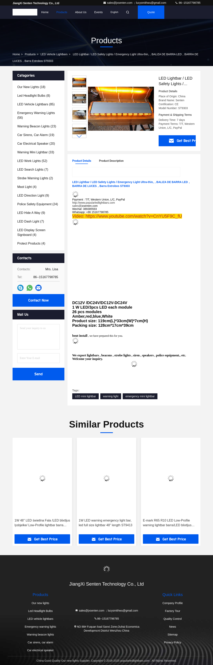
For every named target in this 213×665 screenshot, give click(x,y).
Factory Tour (172, 611)
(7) (32, 169)
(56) (36, 115)
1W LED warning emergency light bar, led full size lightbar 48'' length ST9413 (105, 523)
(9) (33, 195)
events (98, 12)
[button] (79, 136)
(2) (35, 178)
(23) (36, 126)
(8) (33, 95)
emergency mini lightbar (140, 396)
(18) (31, 87)
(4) (27, 187)
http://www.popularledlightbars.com (93, 202)
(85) (36, 104)
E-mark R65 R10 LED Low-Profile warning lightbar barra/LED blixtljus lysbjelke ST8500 (167, 523)
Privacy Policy (172, 642)
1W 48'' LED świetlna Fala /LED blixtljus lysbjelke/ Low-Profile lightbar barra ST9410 (42, 523)
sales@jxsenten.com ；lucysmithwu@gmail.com (135, 2)
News (172, 626)
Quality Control (173, 618)
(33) (35, 152)
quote (151, 12)
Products (61, 12)
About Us (81, 12)
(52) (32, 161)
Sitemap (172, 634)
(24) (37, 204)
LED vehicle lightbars (54, 54)
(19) (35, 135)
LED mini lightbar (85, 396)
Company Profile (172, 603)
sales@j (77, 205)
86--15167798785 (187, 2)
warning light (111, 396)
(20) (36, 143)
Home (44, 12)
